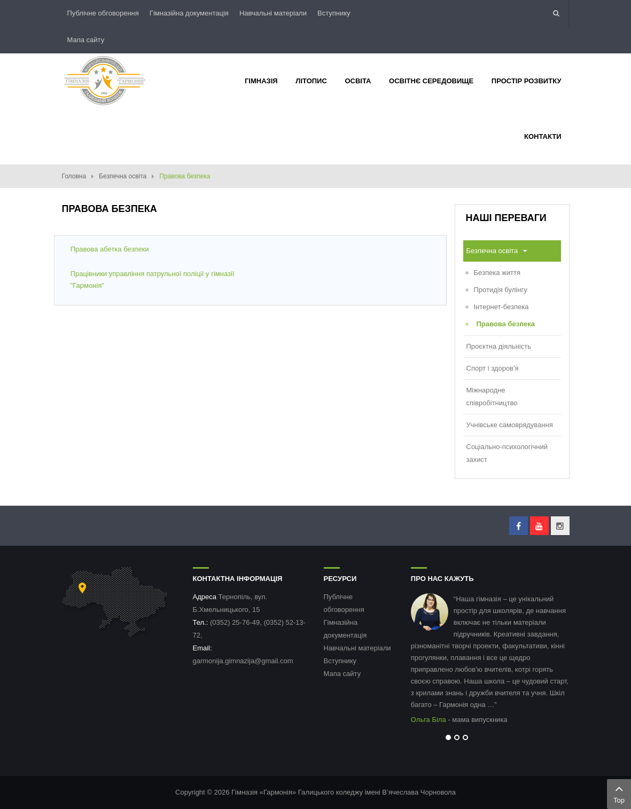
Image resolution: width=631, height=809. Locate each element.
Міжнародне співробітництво (492, 396)
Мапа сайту (86, 40)
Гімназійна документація (189, 13)
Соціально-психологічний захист (507, 453)
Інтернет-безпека (501, 307)
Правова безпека (506, 324)
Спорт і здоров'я (492, 368)
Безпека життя (497, 273)
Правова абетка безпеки (110, 249)
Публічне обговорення (103, 13)
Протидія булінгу (500, 290)
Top (619, 793)
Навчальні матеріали (273, 13)
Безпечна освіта (122, 176)
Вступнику (333, 13)
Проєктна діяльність (498, 346)
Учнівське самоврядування (509, 425)
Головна (74, 176)
